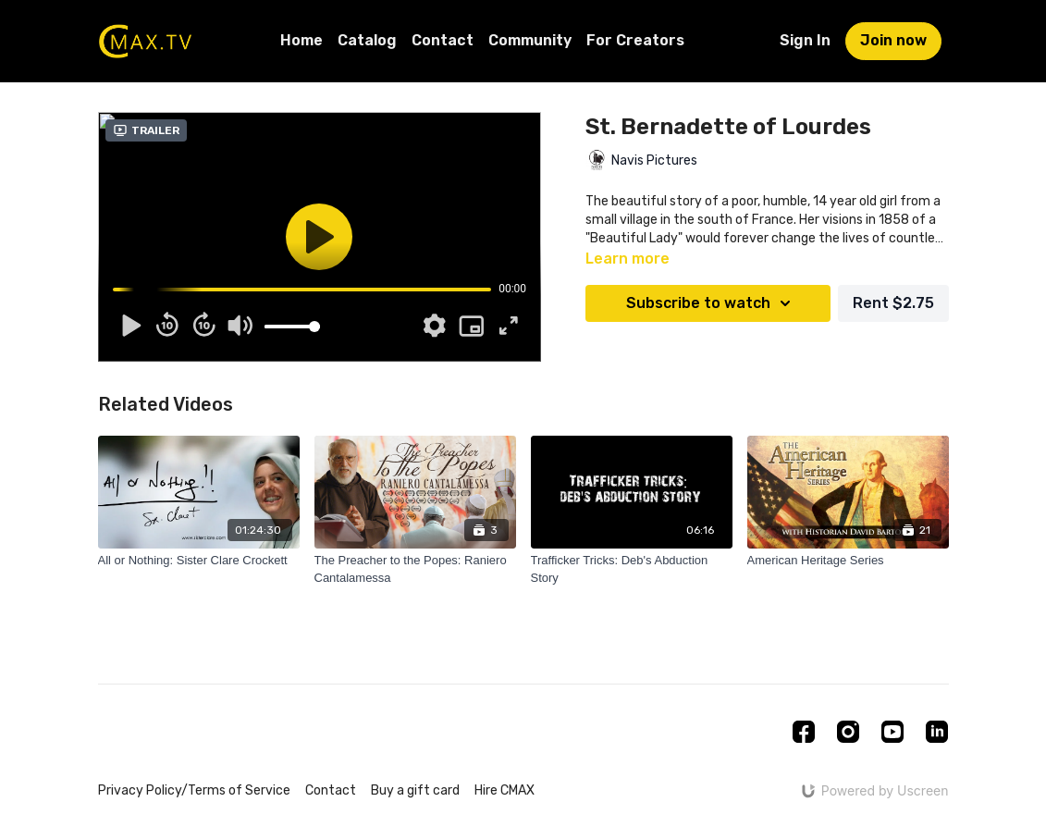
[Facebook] (804, 732)
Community (530, 40)
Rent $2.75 (893, 303)
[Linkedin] (937, 732)
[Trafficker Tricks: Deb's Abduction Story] (631, 569)
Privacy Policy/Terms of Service (194, 790)
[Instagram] (848, 732)
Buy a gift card (415, 790)
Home (301, 40)
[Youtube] (892, 732)
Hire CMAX (504, 790)
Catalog (367, 40)
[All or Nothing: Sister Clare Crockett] (199, 560)
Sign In (805, 40)
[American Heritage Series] (848, 560)
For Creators (635, 40)
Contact (443, 40)
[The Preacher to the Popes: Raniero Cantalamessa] (415, 569)
